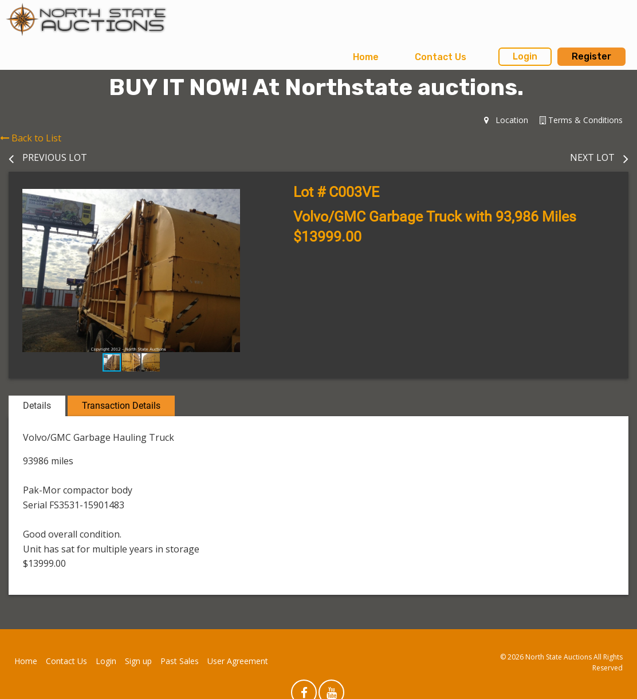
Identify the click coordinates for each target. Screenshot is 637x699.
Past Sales (179, 660)
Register (591, 56)
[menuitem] (365, 57)
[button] (243, 199)
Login (525, 56)
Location (506, 119)
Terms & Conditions (581, 119)
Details (37, 405)
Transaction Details (121, 405)
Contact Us (440, 57)
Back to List (30, 138)
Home (366, 57)
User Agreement (237, 660)
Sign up (138, 660)
